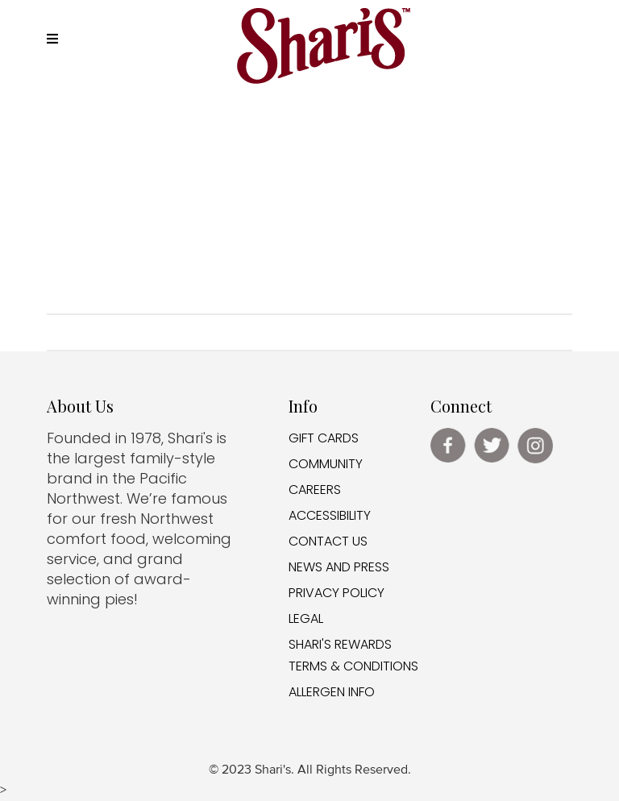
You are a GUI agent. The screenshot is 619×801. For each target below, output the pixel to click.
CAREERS (315, 489)
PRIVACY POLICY (336, 592)
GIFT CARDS (324, 438)
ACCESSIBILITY (330, 515)
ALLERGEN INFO (332, 692)
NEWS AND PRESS (339, 567)
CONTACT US (328, 541)
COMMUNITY (326, 463)
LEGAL (306, 618)
